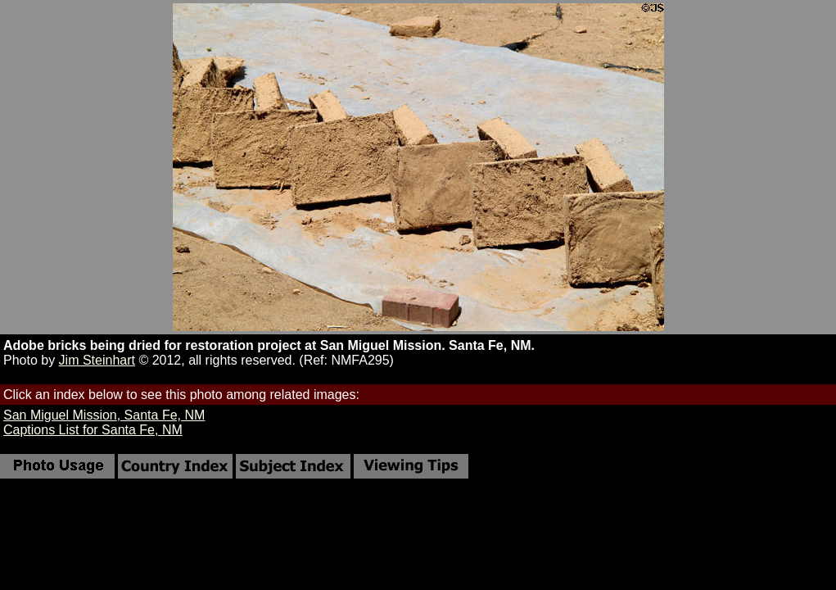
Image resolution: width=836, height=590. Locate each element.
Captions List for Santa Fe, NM (93, 430)
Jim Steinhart (97, 360)
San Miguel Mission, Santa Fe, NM (104, 415)
